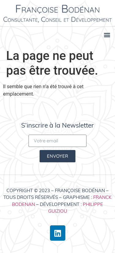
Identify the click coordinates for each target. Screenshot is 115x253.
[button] (107, 35)
